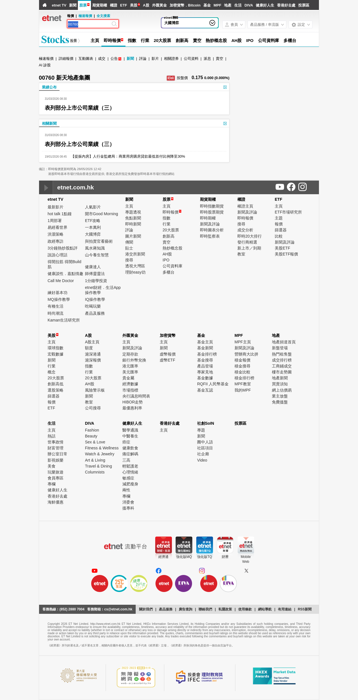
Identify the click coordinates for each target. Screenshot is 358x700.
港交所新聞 (135, 254)
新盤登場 (280, 348)
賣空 (197, 40)
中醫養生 (130, 436)
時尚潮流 (55, 313)
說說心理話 (57, 255)
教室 (241, 254)
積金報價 (242, 360)
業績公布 (49, 87)
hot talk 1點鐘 (60, 214)
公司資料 (191, 58)
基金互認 (205, 390)
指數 (132, 40)
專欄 (52, 484)
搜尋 (129, 260)
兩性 (126, 490)
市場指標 (130, 390)
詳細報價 (66, 58)
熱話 (52, 436)
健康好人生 (265, 5)
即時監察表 (210, 236)
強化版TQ (204, 557)
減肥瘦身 (130, 484)
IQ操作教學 (95, 299)
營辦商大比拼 (246, 354)
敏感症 (128, 478)
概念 (52, 372)
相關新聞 (49, 123)
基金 (207, 5)
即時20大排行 (249, 236)
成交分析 (245, 230)
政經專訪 (55, 241)
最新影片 (55, 207)
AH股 (236, 40)
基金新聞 (205, 348)
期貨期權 (99, 5)
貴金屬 (128, 378)
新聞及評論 (210, 224)
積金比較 (242, 372)
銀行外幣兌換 (134, 360)
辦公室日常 (57, 454)
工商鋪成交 (282, 366)
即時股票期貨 (212, 212)
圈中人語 (205, 442)
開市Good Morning (101, 214)
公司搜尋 (93, 408)
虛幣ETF (167, 360)
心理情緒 (130, 472)
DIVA (248, 5)
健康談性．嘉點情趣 (65, 273)
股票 (83, 5)
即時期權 (208, 218)
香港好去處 (286, 5)
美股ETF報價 (286, 254)
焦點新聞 (133, 218)
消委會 (128, 502)
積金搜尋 (242, 366)
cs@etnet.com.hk (118, 609)
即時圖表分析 (212, 230)
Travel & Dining (98, 466)
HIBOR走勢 (132, 402)
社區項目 (205, 448)
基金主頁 (205, 342)
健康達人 (93, 267)
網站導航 (265, 609)
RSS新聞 (305, 609)
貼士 (129, 248)
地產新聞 (280, 378)
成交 (101, 58)
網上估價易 (282, 390)
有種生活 (55, 306)
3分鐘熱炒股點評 (63, 248)
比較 (279, 236)
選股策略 (55, 390)
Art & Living (95, 460)
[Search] (89, 24)
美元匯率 (130, 372)
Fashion (92, 430)
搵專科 (128, 508)
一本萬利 (93, 227)
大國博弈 (93, 234)
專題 (201, 430)
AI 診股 (45, 65)
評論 (142, 58)
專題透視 (133, 212)
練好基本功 (57, 292)
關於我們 (146, 609)
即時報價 (112, 40)
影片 (155, 58)
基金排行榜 (207, 354)
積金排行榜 (244, 378)
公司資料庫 (268, 40)
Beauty (91, 436)
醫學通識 (130, 430)
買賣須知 (280, 384)
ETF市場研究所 (288, 212)
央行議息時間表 (136, 396)
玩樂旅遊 (55, 472)
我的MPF (243, 390)
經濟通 (163, 557)
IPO (249, 40)
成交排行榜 (282, 360)
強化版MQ (184, 557)
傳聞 (129, 242)
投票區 (303, 5)
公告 (114, 58)
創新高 (182, 40)
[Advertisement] (276, 99)
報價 (279, 224)
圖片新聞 (133, 236)
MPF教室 (243, 384)
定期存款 (130, 354)
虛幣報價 (168, 354)
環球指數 (55, 348)
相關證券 (171, 58)
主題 (279, 218)
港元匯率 (130, 366)
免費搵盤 (280, 402)
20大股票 (162, 40)
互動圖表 (85, 58)
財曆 (225, 557)
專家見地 (205, 372)
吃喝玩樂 (93, 306)
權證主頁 (245, 206)
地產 (227, 5)
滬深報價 (93, 360)
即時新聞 (133, 224)
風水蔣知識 (95, 248)
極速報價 (85, 16)
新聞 (72, 5)
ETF (123, 5)
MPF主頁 (243, 342)
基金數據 (205, 378)
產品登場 (205, 366)
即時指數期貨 (212, 206)
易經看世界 (57, 227)
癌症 (126, 442)
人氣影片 (93, 207)
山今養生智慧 (97, 255)
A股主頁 (92, 342)
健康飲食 (130, 448)
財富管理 (55, 448)
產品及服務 (95, 313)
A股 (146, 5)
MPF (217, 5)
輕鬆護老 (130, 466)
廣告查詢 (185, 609)
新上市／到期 (249, 248)
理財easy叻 (135, 272)
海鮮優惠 (55, 502)
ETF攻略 (92, 220)
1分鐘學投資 (96, 280)
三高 (126, 460)
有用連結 (284, 609)
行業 (145, 40)
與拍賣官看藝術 (99, 241)
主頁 (95, 40)
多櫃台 (290, 40)
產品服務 (165, 609)
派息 (207, 58)
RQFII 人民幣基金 (213, 384)
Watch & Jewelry (99, 454)
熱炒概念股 (216, 40)
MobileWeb (246, 559)
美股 (133, 5)
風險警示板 (95, 390)
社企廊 (203, 454)
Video (202, 460)
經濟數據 (130, 384)
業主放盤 (280, 396)
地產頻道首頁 (284, 342)
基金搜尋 (205, 360)
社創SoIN (205, 423)
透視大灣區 (135, 266)
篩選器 (281, 230)
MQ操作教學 (59, 299)
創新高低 (55, 384)
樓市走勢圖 (282, 372)
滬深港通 (93, 354)
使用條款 (245, 609)
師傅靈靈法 (95, 273)
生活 (238, 5)
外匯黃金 (159, 5)
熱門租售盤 (282, 354)
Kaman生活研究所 (64, 320)
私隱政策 (225, 609)
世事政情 (55, 442)
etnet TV (59, 5)
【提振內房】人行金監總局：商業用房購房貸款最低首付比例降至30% (126, 156)
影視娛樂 (55, 460)
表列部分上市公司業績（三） (80, 108)
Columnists (95, 472)
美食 (52, 466)
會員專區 (55, 478)
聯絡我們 (205, 609)
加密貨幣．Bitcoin (185, 5)
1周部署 (55, 220)
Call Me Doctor (61, 280)
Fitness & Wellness (102, 448)
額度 (89, 348)
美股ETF (282, 248)
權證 (113, 5)
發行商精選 (247, 242)
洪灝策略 (55, 234)
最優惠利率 (132, 408)
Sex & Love (95, 442)
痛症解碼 (130, 454)
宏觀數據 (55, 354)
